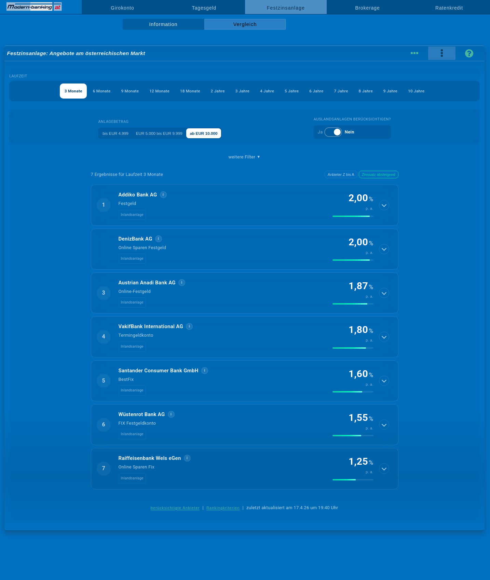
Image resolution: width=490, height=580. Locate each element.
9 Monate (112, 90)
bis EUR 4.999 (111, 133)
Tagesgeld (204, 8)
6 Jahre (327, 90)
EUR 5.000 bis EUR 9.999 (162, 133)
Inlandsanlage (132, 215)
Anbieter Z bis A (341, 174)
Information (163, 24)
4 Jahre (270, 90)
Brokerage (367, 8)
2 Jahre (213, 90)
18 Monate (181, 90)
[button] (244, 205)
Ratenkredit (449, 8)
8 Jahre (384, 90)
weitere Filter (244, 157)
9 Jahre (413, 90)
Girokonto (122, 8)
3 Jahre (241, 90)
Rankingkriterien (223, 508)
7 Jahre (356, 90)
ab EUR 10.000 (214, 133)
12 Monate (146, 90)
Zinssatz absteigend (378, 174)
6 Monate (79, 90)
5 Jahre (299, 90)
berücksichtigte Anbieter (175, 508)
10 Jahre (443, 90)
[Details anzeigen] (384, 204)
